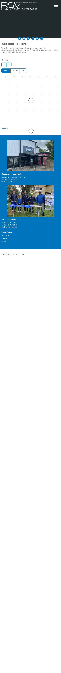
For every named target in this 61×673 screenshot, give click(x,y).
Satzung (4, 241)
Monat (5, 70)
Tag (23, 70)
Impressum (5, 235)
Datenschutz (5, 238)
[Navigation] (56, 6)
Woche (15, 70)
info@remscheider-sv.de (9, 227)
